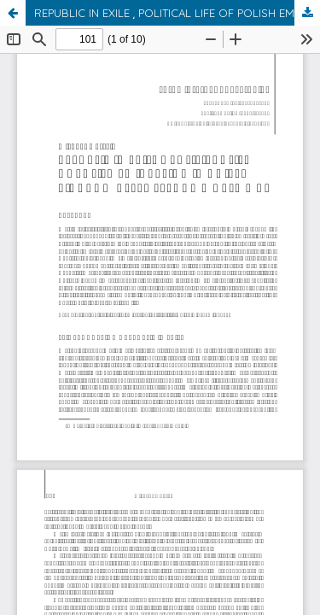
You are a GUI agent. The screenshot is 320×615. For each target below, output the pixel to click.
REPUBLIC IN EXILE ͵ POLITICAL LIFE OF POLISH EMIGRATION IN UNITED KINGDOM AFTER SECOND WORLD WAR (177, 13)
